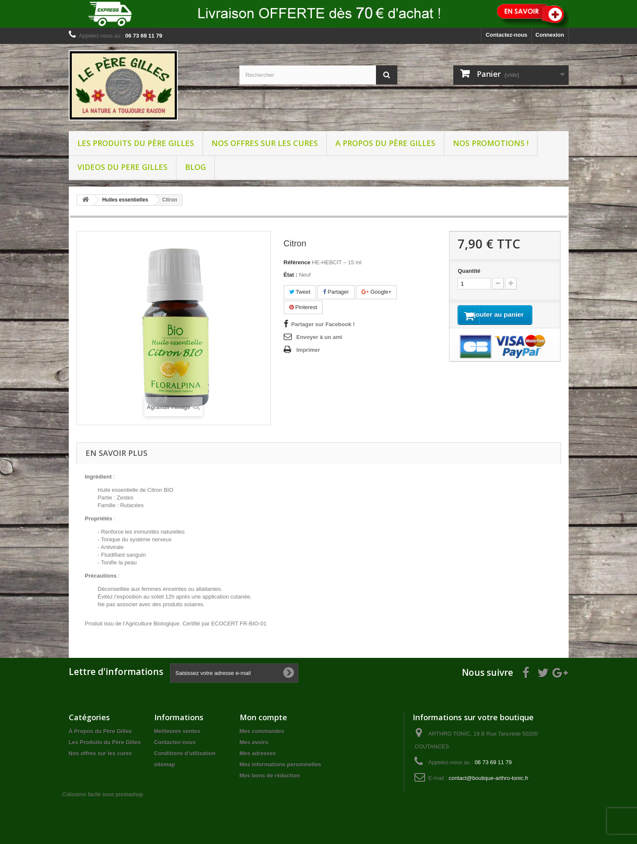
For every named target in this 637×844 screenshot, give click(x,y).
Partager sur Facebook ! (323, 324)
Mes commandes (262, 731)
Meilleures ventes (177, 731)
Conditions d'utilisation (185, 753)
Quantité (469, 271)
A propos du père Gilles (385, 143)
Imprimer (308, 350)
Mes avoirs (254, 742)
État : (291, 275)
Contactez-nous (507, 35)
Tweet (300, 292)
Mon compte (263, 717)
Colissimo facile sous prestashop (102, 794)
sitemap (164, 764)
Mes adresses (258, 753)
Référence (297, 262)
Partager (336, 292)
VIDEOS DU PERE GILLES (122, 167)
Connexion (549, 35)
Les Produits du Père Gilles (135, 143)
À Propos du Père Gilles (100, 731)
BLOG (195, 167)
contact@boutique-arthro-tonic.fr (488, 778)
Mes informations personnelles (280, 764)
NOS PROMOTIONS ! (490, 143)
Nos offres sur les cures (264, 143)
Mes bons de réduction (270, 775)
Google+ (376, 292)
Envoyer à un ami (319, 337)
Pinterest (303, 307)
